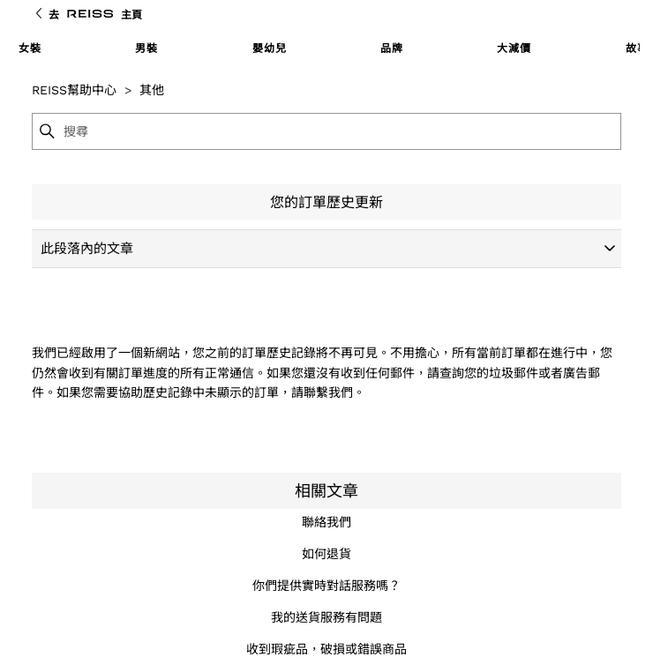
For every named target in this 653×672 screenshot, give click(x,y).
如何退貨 (326, 554)
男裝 (146, 48)
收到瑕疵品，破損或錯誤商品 (326, 649)
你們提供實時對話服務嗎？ (326, 586)
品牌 (391, 48)
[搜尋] (341, 131)
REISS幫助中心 (74, 90)
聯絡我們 (326, 522)
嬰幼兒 (269, 48)
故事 (637, 48)
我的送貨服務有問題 (326, 617)
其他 (151, 90)
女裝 (30, 48)
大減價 (514, 48)
